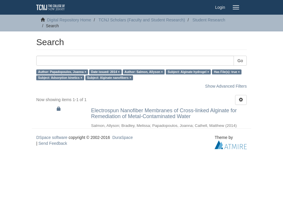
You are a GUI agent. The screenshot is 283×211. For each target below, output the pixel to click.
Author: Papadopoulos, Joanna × (62, 72)
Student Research (208, 20)
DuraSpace (122, 137)
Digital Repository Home (69, 20)
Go (240, 60)
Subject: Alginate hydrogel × (188, 72)
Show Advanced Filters (226, 86)
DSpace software (52, 137)
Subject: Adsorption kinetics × (60, 77)
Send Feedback (53, 143)
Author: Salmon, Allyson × (144, 72)
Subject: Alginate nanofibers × (109, 77)
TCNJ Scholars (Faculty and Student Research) (142, 20)
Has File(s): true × (227, 72)
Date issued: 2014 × (105, 72)
